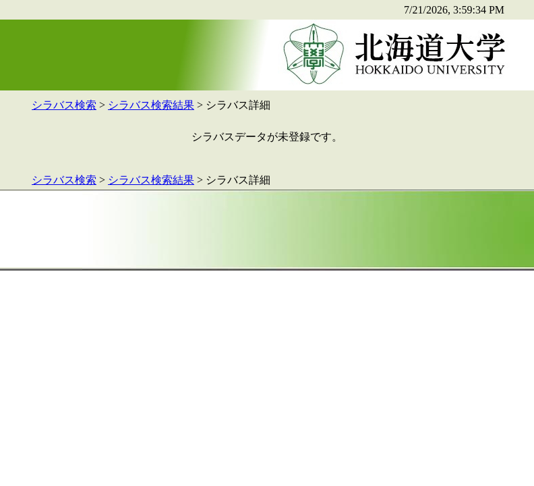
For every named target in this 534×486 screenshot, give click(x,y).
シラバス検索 (64, 105)
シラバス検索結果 (151, 105)
